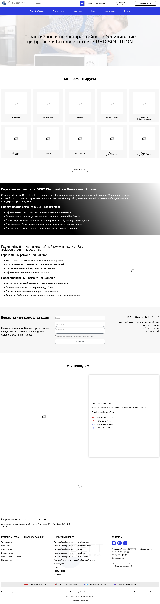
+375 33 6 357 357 (121, 5)
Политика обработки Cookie (79, 592)
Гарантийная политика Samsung (145, 592)
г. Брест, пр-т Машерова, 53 (97, 3)
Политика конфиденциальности (12, 592)
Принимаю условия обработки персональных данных (75, 336)
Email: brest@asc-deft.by (103, 412)
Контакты (127, 11)
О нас (93, 11)
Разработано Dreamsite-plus (80, 600)
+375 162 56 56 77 (121, 2)
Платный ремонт (59, 11)
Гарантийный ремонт (37, 11)
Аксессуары (78, 11)
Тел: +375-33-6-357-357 (142, 317)
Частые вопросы (109, 11)
